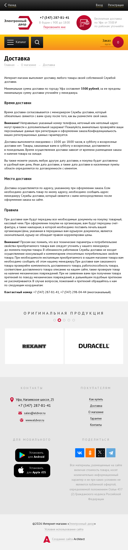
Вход (99, 5)
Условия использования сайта (64, 529)
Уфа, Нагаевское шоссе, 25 (35, 399)
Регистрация (116, 5)
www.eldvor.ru (35, 420)
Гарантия (96, 418)
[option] (34, 346)
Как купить (96, 399)
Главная (9, 65)
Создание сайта (62, 539)
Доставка (49, 65)
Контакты (96, 425)
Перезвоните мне (55, 27)
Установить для (31, 455)
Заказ (110, 42)
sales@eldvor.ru (34, 413)
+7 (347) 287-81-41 (54, 17)
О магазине (28, 65)
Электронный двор (81, 524)
